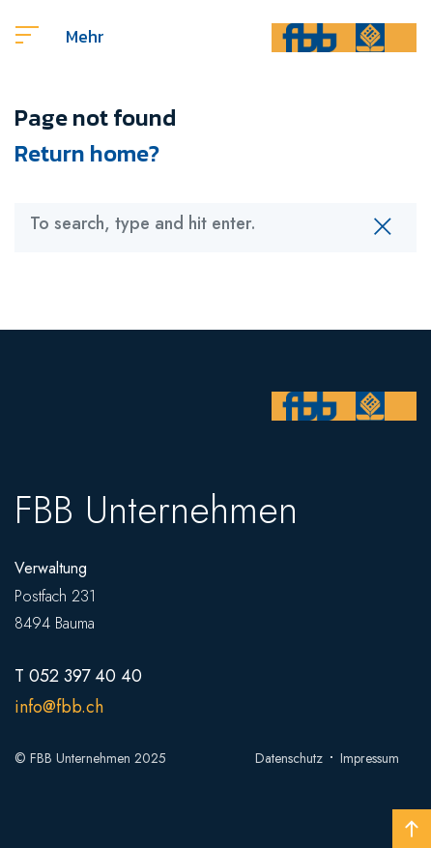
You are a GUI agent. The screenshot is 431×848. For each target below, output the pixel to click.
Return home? (86, 153)
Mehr (59, 36)
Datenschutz (289, 758)
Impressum (369, 758)
